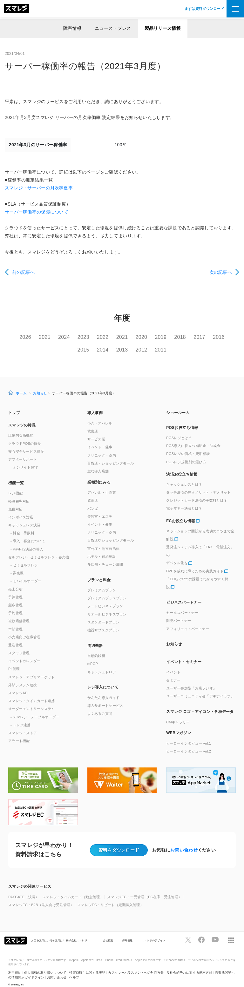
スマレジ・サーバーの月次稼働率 (39, 187)
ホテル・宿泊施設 (101, 547)
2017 (218, 337)
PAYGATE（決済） (23, 888)
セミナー (173, 672)
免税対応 (15, 500)
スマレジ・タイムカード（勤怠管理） (73, 888)
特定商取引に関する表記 (87, 964)
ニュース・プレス (113, 28)
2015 (90, 345)
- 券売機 (17, 564)
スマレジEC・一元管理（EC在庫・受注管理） (144, 888)
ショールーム (178, 404)
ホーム (21, 384)
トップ (14, 404)
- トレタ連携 (20, 716)
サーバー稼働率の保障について (36, 211)
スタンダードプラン (103, 613)
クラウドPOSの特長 (24, 435)
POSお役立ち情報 (182, 419)
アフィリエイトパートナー (187, 620)
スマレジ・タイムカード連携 (31, 692)
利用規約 (14, 964)
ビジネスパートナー (183, 593)
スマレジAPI (18, 684)
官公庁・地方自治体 (103, 540)
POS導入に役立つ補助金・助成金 (193, 437)
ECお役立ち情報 (180, 512)
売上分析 (15, 580)
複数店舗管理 (19, 612)
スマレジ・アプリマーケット (31, 668)
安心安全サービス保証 (26, 442)
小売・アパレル (99, 415)
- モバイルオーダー (26, 572)
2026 (26, 337)
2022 (111, 337)
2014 (111, 345)
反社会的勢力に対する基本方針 (189, 964)
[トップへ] (16, 9)
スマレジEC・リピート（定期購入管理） (111, 896)
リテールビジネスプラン (107, 605)
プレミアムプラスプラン (107, 589)
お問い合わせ (184, 841)
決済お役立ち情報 (181, 466)
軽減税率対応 (19, 492)
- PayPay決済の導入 (26, 540)
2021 (133, 337)
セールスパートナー (182, 604)
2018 (196, 337)
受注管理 (15, 636)
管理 (14, 660)
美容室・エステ (99, 508)
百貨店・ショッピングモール (110, 454)
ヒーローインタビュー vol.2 (188, 743)
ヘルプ (74, 969)
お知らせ (40, 384)
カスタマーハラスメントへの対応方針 (136, 964)
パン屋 (92, 500)
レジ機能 (15, 484)
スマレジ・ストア (22, 724)
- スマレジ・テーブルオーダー (34, 708)
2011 (175, 345)
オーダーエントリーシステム (31, 700)
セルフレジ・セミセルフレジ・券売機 (38, 548)
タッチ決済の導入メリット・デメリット (198, 484)
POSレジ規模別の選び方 (186, 453)
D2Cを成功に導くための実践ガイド (195, 562)
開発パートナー (178, 612)
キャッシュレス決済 (24, 516)
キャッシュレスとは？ (184, 475)
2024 (69, 337)
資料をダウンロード (118, 841)
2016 (69, 345)
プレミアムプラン (101, 581)
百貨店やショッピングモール (110, 532)
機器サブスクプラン (103, 621)
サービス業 (96, 430)
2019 (175, 337)
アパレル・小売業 (101, 484)
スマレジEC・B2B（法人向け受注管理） (41, 896)
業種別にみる (99, 473)
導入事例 (95, 404)
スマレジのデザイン (154, 931)
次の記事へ (220, 272)
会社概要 (108, 931)
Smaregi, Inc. (17, 976)
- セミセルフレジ (24, 556)
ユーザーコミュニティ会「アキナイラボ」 (200, 687)
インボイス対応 (20, 508)
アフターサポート (22, 451)
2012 (154, 345)
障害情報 (72, 28)
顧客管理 (15, 596)
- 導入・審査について (27, 532)
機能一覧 (16, 474)
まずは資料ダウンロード (204, 8)
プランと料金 (99, 571)
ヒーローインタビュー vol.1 (188, 734)
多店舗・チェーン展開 (105, 556)
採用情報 (127, 931)
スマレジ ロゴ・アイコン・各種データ (200, 703)
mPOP (92, 655)
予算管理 (15, 588)
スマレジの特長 (22, 416)
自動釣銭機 (96, 647)
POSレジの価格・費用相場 (188, 445)
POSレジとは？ (179, 429)
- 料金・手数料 (22, 524)
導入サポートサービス (105, 697)
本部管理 (15, 620)
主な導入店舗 (98, 462)
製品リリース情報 (163, 28)
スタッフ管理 (19, 644)
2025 (48, 337)
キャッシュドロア (101, 663)
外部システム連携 (22, 676)
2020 (154, 337)
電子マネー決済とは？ (184, 500)
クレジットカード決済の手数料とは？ (196, 492)
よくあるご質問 (99, 705)
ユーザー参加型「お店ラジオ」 (191, 679)
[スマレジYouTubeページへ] (215, 931)
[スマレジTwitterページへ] (188, 931)
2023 (90, 337)
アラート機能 (19, 732)
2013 (133, 345)
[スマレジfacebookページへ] (201, 931)
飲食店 (92, 422)
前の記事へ (23, 272)
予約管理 (15, 604)
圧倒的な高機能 (20, 427)
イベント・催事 (99, 438)
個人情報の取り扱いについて (45, 964)
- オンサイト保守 (24, 459)
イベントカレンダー (24, 652)
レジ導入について (103, 678)
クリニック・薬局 (101, 446)
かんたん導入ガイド (103, 689)
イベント (173, 663)
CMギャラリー (178, 713)
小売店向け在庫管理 (24, 628)
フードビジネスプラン (105, 597)
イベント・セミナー (183, 653)
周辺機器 (95, 637)
